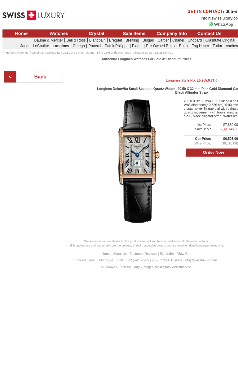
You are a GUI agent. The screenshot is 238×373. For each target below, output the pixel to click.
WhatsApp (221, 24)
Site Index (167, 253)
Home (21, 33)
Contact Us (209, 33)
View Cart (184, 253)
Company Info (171, 33)
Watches (59, 33)
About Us (120, 253)
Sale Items (134, 33)
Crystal (96, 33)
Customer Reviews (143, 253)
